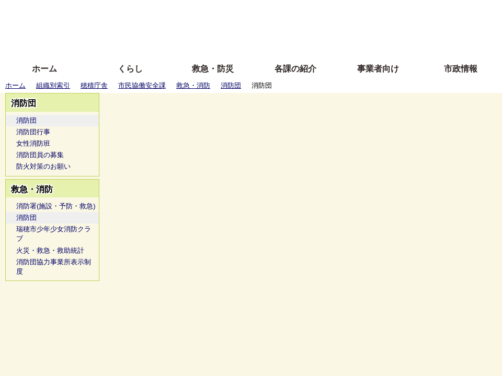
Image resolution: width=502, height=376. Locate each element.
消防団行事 (33, 132)
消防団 (231, 85)
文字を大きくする (260, 27)
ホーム (44, 68)
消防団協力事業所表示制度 (53, 266)
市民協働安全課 (142, 85)
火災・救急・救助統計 (50, 250)
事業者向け (378, 68)
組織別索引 (53, 85)
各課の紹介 (295, 68)
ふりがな (167, 11)
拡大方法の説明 (175, 43)
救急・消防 (193, 85)
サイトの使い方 (239, 43)
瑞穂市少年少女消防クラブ (53, 233)
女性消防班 (33, 143)
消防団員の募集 (40, 155)
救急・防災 (213, 68)
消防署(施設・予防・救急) (56, 206)
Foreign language (183, 27)
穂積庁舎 (94, 85)
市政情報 (460, 68)
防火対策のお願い (43, 166)
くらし (130, 68)
